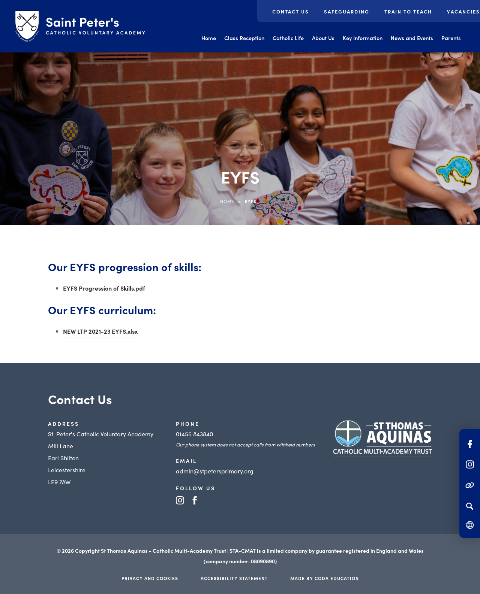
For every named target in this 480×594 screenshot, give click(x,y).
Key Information (362, 38)
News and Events (412, 38)
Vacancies (463, 11)
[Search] (469, 506)
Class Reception (244, 38)
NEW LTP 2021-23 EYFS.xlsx (100, 331)
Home (208, 38)
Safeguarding (346, 11)
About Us (323, 38)
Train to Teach (408, 11)
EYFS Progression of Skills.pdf (104, 288)
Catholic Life (288, 38)
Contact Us (290, 11)
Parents (451, 38)
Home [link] (227, 201)
